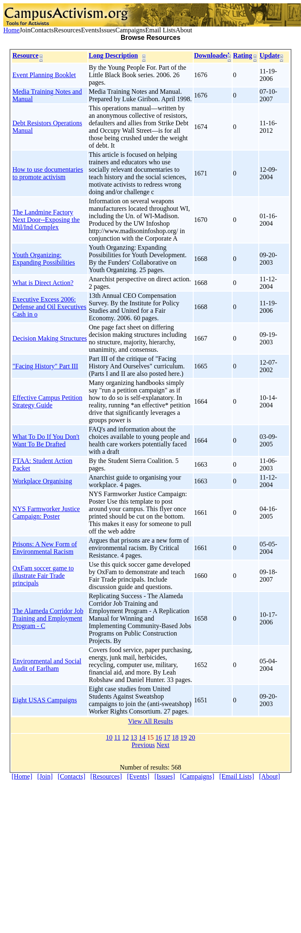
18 (175, 737)
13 (134, 737)
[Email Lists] (236, 776)
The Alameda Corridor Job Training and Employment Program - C (47, 618)
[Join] (45, 776)
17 (167, 737)
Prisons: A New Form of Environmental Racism (44, 548)
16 (158, 737)
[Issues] (164, 776)
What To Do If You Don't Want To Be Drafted (45, 440)
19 (183, 737)
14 (142, 737)
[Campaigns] (197, 776)
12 (125, 737)
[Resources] (106, 776)
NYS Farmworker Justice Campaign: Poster (46, 512)
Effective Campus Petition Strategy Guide (47, 401)
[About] (269, 776)
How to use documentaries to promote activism (47, 173)
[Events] (138, 776)
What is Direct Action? (42, 282)
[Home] (22, 776)
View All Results (150, 721)
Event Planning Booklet (44, 74)
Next (162, 744)
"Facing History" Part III (45, 366)
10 (109, 737)
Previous (143, 744)
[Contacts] (71, 776)
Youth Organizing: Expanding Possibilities (43, 258)
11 (117, 737)
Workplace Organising (42, 481)
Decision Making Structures (49, 338)
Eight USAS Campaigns (44, 700)
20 (192, 737)
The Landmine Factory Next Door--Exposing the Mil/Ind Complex (46, 220)
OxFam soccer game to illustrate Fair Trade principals (43, 576)
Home (11, 30)
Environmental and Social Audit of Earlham (46, 665)
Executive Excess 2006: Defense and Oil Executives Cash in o (49, 307)
